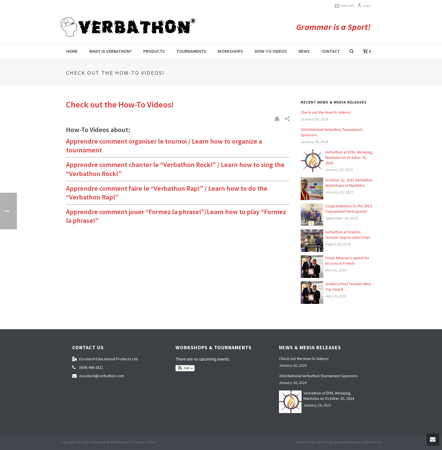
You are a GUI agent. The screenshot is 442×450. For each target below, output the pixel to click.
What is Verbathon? (110, 51)
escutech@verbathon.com (101, 375)
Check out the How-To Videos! (325, 112)
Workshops (230, 51)
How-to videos (271, 51)
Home (72, 51)
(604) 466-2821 (91, 367)
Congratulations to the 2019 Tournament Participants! (348, 208)
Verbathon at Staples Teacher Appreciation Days (347, 234)
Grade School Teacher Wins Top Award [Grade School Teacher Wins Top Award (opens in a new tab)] (348, 286)
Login (364, 5)
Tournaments (191, 51)
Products (154, 51)
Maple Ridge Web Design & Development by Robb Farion (339, 442)
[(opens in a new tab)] (312, 266)
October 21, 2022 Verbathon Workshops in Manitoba (349, 182)
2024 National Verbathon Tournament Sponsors (331, 132)
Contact (330, 51)
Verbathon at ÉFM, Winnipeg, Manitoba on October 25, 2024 (349, 157)
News (304, 51)
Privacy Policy (146, 442)
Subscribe (344, 5)
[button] (185, 368)
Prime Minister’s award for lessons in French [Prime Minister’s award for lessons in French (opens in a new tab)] (347, 260)
